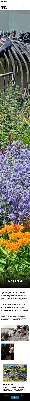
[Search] (23, 7)
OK (15, 397)
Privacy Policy (6, 395)
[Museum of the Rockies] (7, 7)
